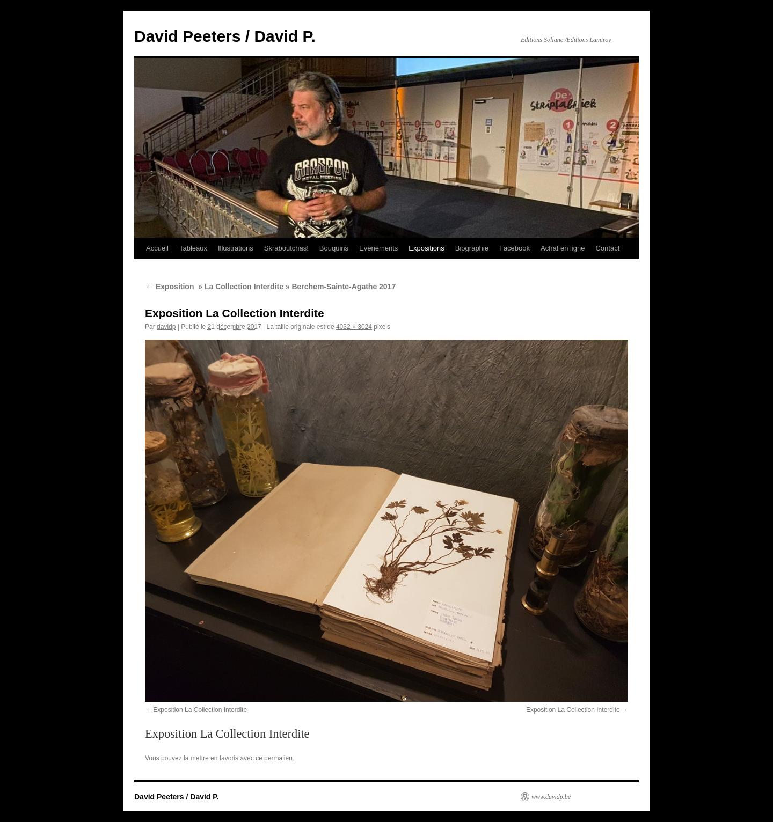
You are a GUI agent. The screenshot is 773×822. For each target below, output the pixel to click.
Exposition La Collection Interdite (200, 710)
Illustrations (235, 248)
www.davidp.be (551, 797)
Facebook (514, 248)
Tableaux (193, 248)
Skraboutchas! (286, 248)
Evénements (378, 248)
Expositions (426, 248)
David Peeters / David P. (225, 36)
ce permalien (274, 758)
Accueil (157, 248)
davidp (166, 327)
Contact (607, 248)
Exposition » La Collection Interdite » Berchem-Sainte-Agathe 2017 (270, 286)
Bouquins (333, 248)
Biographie (471, 248)
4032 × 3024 (354, 327)
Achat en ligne (563, 248)
